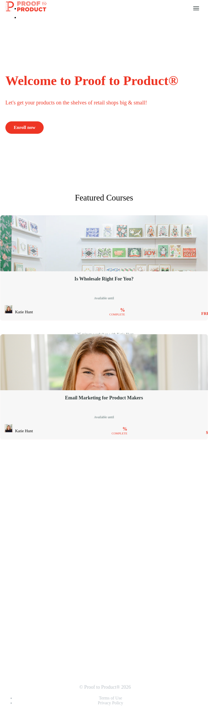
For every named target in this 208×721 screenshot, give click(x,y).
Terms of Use (110, 698)
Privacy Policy (110, 703)
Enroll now (24, 127)
